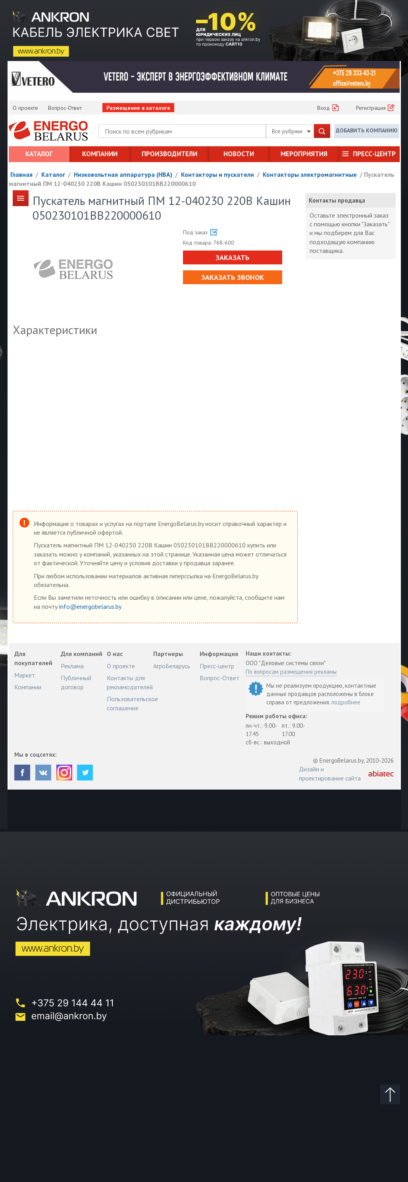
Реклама (72, 666)
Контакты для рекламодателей (130, 682)
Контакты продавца (337, 200)
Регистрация (371, 107)
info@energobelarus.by (91, 606)
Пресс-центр (374, 153)
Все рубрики (291, 131)
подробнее (345, 702)
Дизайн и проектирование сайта (330, 773)
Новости (238, 153)
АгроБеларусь (171, 666)
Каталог (39, 153)
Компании (99, 153)
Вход (323, 107)
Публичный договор (76, 682)
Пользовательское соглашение (132, 703)
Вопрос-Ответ (65, 107)
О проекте (25, 107)
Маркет (24, 675)
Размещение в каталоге (138, 107)
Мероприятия (304, 153)
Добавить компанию (367, 130)
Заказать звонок (232, 277)
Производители (169, 153)
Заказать (232, 257)
